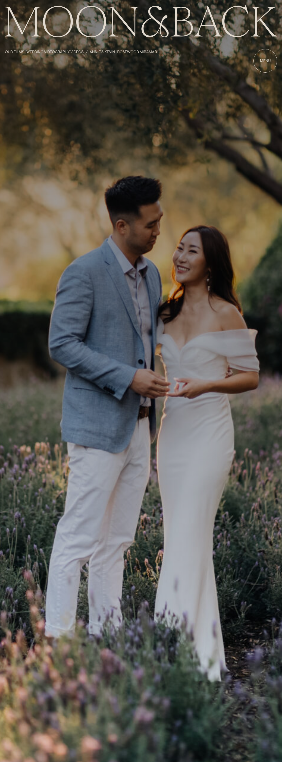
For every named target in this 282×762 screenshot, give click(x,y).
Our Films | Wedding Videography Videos (44, 52)
